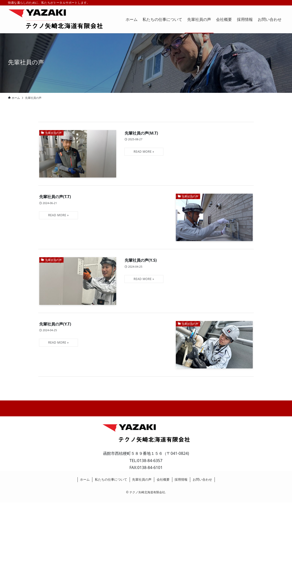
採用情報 (181, 479)
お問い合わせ (202, 479)
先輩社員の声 (141, 479)
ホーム (85, 479)
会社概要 (163, 479)
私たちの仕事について (111, 479)
